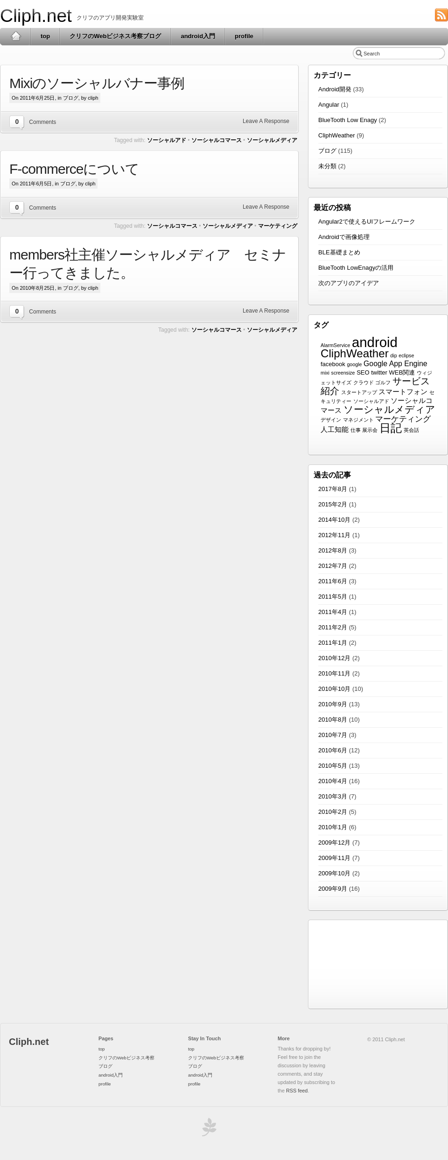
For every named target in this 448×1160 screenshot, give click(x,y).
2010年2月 (332, 811)
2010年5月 (332, 765)
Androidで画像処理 (344, 236)
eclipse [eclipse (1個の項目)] (406, 355)
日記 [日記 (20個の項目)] (390, 428)
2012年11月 (334, 535)
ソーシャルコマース (216, 140)
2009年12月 (334, 842)
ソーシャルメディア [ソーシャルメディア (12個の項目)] (389, 409)
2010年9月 (332, 704)
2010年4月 (332, 781)
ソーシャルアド (166, 140)
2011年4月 (332, 611)
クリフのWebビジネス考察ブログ (115, 36)
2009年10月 (334, 873)
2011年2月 (332, 627)
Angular (328, 104)
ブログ (70, 98)
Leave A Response (266, 121)
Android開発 (334, 89)
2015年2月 (332, 504)
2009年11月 (334, 857)
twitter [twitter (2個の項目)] (379, 372)
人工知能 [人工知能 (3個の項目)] (335, 429)
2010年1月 (332, 827)
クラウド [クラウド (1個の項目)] (363, 382)
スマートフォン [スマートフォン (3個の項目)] (402, 392)
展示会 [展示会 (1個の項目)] (370, 430)
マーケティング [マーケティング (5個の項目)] (403, 419)
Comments (42, 122)
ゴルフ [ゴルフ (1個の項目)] (383, 382)
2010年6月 (332, 750)
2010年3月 (332, 796)
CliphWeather (336, 135)
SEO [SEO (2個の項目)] (363, 372)
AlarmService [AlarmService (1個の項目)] (335, 345)
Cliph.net (36, 16)
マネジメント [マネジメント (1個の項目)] (358, 420)
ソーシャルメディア (272, 140)
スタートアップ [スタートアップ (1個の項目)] (359, 392)
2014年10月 (334, 519)
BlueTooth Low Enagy (347, 119)
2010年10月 (334, 688)
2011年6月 (332, 581)
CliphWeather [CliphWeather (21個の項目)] (355, 353)
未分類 (327, 166)
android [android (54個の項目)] (375, 342)
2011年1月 (332, 642)
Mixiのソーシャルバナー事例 (96, 83)
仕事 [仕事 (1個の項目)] (355, 430)
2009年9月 (332, 888)
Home (15, 36)
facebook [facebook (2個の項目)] (333, 364)
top (45, 36)
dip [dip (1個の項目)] (393, 355)
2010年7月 (332, 734)
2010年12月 (334, 658)
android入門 (198, 36)
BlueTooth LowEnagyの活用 (355, 267)
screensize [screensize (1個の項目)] (343, 372)
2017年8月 (332, 488)
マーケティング (277, 226)
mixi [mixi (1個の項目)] (325, 372)
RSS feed (297, 1090)
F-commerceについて (74, 169)
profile (244, 36)
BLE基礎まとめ (339, 252)
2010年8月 (332, 719)
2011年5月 (332, 596)
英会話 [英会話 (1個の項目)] (411, 430)
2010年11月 (334, 673)
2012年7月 (332, 565)
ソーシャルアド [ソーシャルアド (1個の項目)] (371, 401)
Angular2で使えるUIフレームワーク (366, 221)
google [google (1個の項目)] (354, 364)
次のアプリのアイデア (348, 283)
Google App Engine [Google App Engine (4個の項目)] (395, 364)
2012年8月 (332, 550)
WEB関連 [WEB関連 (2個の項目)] (402, 372)
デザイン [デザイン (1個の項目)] (331, 420)
